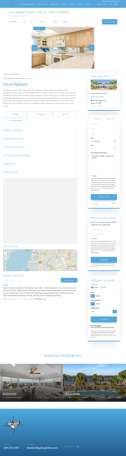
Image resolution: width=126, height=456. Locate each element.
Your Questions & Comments (99, 153)
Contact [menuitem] (87, 4)
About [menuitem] (79, 4)
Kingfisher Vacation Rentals (110, 1)
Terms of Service (95, 204)
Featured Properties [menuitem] (27, 4)
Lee (18, 299)
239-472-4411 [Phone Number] (11, 447)
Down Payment (95, 300)
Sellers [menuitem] (71, 4)
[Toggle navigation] (116, 4)
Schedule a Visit (110, 119)
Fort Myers (24, 299)
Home (5, 299)
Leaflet (61, 270)
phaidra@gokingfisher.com (42, 447)
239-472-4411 (97, 96)
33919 (31, 299)
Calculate (104, 319)
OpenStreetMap (68, 270)
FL (15, 299)
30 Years (95, 287)
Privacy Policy (98, 188)
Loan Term (94, 284)
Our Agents (100, 105)
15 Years (103, 287)
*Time (92, 145)
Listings (10, 299)
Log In (105, 4)
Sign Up (99, 4)
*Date (92, 138)
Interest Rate (95, 308)
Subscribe (104, 260)
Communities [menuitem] (53, 4)
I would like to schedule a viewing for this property (104, 164)
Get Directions (69, 280)
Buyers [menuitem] (63, 4)
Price (92, 292)
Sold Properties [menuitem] (42, 4)
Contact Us (93, 105)
